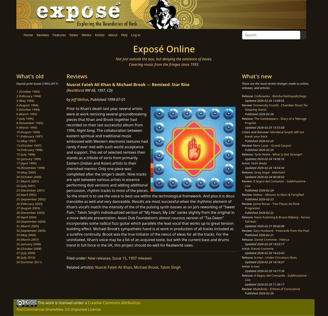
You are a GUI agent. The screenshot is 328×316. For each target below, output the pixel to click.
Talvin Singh (170, 267)
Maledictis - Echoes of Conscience (276, 289)
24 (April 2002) (26, 195)
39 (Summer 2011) (29, 262)
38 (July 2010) (25, 257)
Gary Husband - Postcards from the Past (281, 231)
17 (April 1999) (26, 163)
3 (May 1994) (25, 101)
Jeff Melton (80, 99)
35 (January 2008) (28, 244)
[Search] (271, 35)
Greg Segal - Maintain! (269, 172)
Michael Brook (146, 267)
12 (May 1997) (26, 141)
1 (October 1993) (28, 91)
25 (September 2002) (31, 199)
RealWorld (76, 90)
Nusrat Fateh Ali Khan (113, 267)
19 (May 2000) (26, 172)
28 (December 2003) (30, 213)
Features (59, 35)
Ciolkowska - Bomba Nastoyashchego (280, 96)
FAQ (124, 35)
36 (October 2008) (28, 249)
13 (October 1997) (28, 145)
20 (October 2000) (28, 177)
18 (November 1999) (30, 168)
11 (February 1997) (29, 136)
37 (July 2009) (25, 253)
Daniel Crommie (262, 249)
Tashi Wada (259, 163)
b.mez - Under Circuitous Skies (275, 257)
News (73, 35)
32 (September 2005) (31, 231)
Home (28, 35)
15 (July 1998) (25, 154)
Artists (100, 35)
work (50, 302)
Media (86, 35)
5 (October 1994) (28, 109)
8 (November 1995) (29, 123)
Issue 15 (119, 258)
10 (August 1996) (28, 132)
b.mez (255, 266)
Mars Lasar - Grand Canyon (272, 145)
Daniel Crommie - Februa (271, 239)
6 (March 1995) (26, 114)
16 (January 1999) (28, 159)
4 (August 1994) (27, 105)
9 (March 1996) (26, 127)
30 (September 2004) (31, 221)
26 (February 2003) (29, 204)
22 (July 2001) (25, 186)
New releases (99, 258)
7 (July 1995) (24, 119)
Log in (135, 35)
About (113, 35)
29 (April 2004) (26, 217)
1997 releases (140, 258)
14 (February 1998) (29, 150)
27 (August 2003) (28, 208)
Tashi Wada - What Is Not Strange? (278, 154)
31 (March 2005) (27, 226)
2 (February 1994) (28, 96)
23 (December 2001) (30, 190)
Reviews (43, 35)
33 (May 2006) (26, 235)
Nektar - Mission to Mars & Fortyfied (278, 195)
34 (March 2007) (27, 239)
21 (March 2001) (27, 181)
